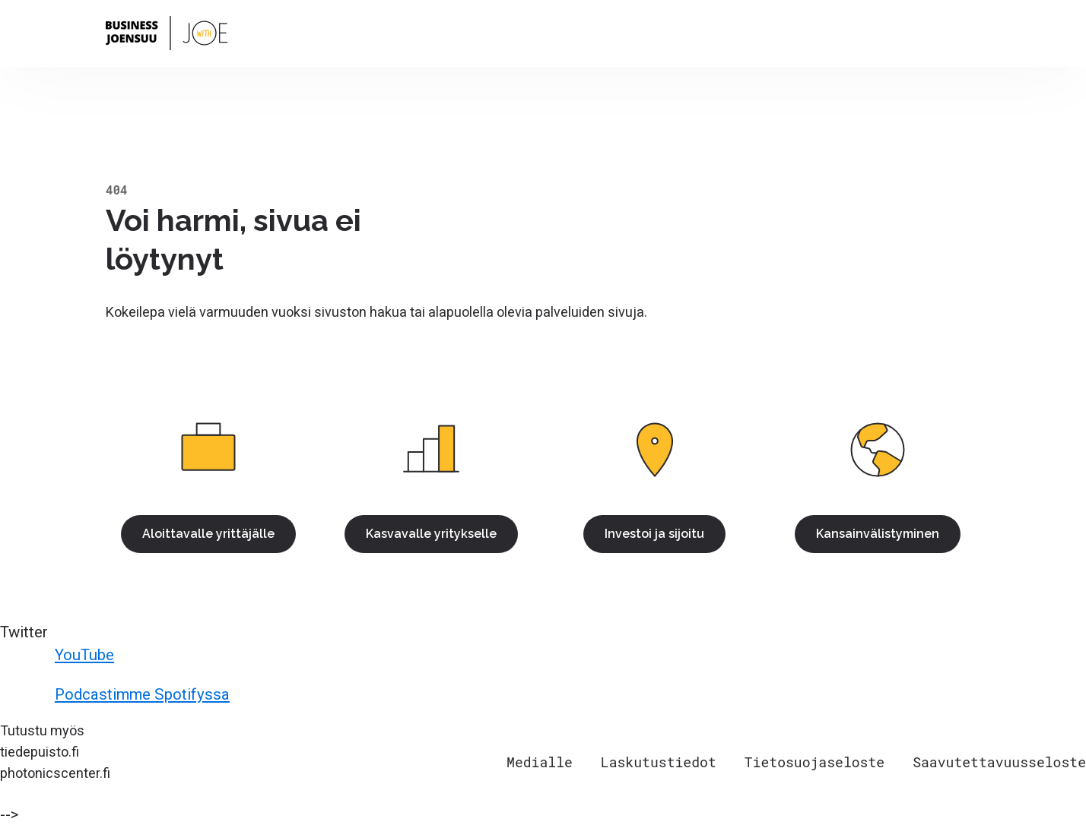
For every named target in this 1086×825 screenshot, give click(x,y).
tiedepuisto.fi (39, 752)
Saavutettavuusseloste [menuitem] (999, 762)
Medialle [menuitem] (539, 762)
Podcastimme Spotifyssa (117, 694)
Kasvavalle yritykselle (431, 533)
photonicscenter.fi (55, 773)
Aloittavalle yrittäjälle (208, 533)
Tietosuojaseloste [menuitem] (814, 762)
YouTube (59, 655)
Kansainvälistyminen (877, 533)
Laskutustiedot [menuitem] (658, 762)
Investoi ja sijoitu (654, 533)
